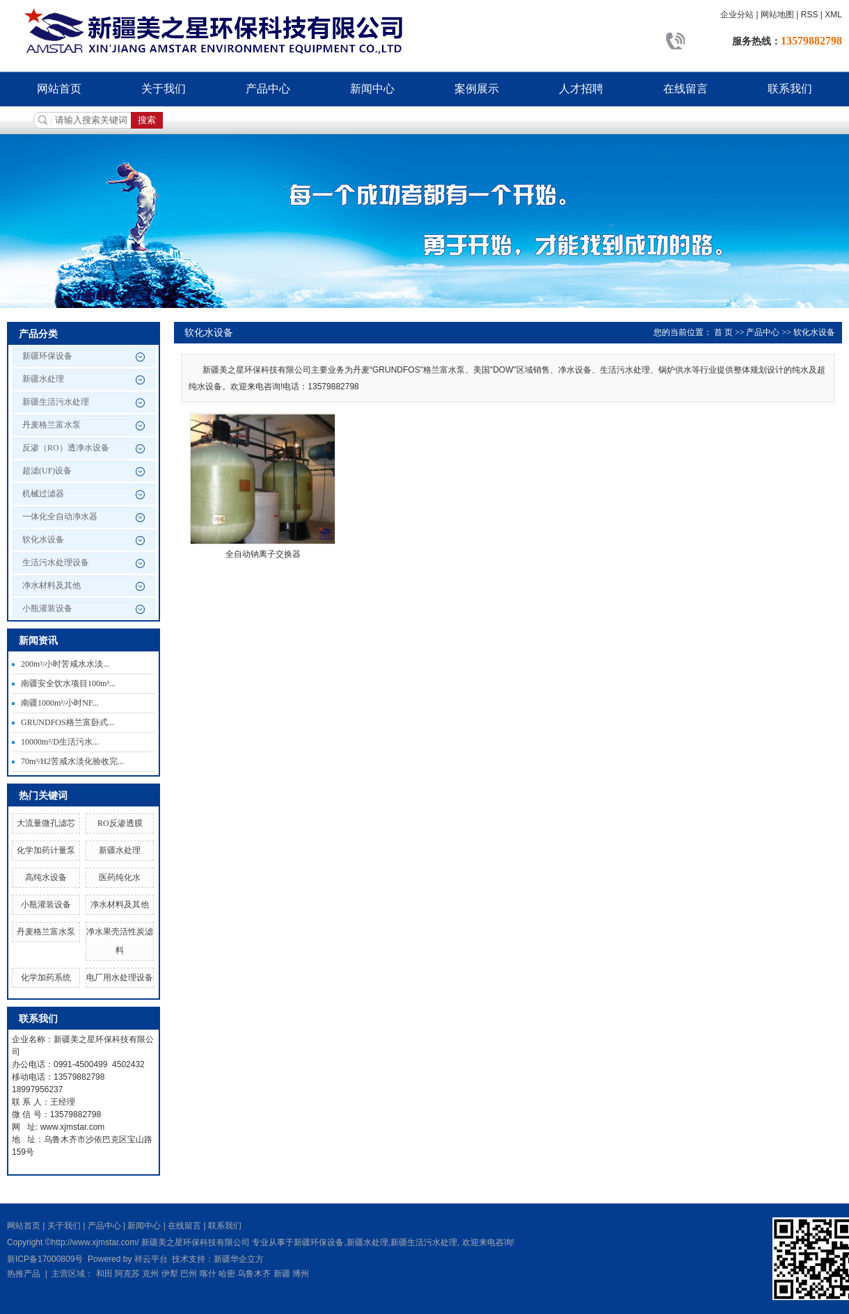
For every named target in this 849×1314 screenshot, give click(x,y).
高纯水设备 (46, 877)
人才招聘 (581, 89)
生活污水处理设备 (55, 562)
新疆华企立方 (239, 1259)
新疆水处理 (43, 379)
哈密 (227, 1274)
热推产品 (23, 1274)
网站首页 (59, 89)
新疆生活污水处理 (55, 402)
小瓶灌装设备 (47, 608)
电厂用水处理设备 (119, 977)
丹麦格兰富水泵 (51, 425)
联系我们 (790, 89)
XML (833, 14)
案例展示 (476, 89)
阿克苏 (127, 1274)
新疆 (281, 1274)
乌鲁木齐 (254, 1274)
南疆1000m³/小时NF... (60, 703)
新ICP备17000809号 (45, 1259)
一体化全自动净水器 (59, 516)
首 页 (723, 332)
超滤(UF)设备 (47, 471)
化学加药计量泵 (46, 850)
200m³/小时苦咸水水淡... (65, 664)
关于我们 (163, 89)
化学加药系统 (46, 977)
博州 (300, 1274)
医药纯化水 (120, 877)
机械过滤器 (43, 493)
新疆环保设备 (47, 356)
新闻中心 (372, 89)
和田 (104, 1274)
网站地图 (777, 14)
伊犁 (169, 1274)
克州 (150, 1274)
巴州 (188, 1274)
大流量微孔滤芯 (46, 823)
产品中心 (268, 89)
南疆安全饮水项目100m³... (68, 683)
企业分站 (737, 14)
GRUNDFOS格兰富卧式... (67, 722)
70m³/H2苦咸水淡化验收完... (72, 761)
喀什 (208, 1274)
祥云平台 (151, 1259)
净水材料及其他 (51, 585)
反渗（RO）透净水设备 (65, 448)
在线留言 (685, 89)
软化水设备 (43, 539)
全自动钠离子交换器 (263, 554)
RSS (809, 14)
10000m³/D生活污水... (60, 742)
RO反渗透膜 (120, 823)
